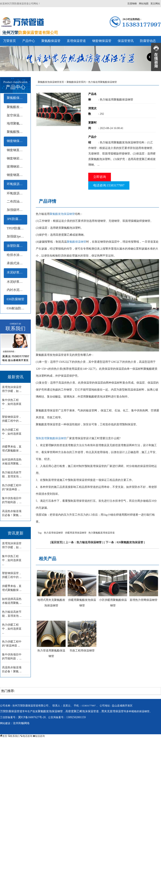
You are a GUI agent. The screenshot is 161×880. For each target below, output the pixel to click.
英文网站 (155, 3)
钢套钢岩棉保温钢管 (17, 158)
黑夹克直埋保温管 (112, 711)
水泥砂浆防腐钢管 (17, 272)
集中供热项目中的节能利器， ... (11, 500)
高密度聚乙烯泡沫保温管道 (82, 711)
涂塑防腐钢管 (16, 245)
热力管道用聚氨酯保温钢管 (51, 653)
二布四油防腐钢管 (17, 201)
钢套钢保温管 (101, 40)
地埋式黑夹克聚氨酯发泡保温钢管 (51, 602)
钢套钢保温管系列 (17, 141)
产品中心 (28, 40)
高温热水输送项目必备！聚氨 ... (11, 513)
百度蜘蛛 (132, 3)
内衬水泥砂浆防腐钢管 (17, 289)
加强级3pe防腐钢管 (17, 236)
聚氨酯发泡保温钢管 (62, 213)
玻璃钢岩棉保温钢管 (17, 166)
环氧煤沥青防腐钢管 (17, 184)
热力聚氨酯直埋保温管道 (101, 532)
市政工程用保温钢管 (82, 650)
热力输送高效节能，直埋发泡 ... (11, 474)
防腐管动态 (148, 40)
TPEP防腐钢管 (17, 228)
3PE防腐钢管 (16, 219)
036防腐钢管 (15, 299)
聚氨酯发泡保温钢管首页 (51, 82)
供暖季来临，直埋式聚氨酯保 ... (11, 448)
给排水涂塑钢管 (17, 255)
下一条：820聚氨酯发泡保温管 (124, 542)
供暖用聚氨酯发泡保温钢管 (82, 602)
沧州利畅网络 (21, 723)
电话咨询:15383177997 (108, 185)
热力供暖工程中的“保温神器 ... (11, 487)
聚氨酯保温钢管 (76, 241)
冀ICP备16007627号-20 (32, 717)
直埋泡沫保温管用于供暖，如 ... (11, 389)
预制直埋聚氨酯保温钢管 (51, 438)
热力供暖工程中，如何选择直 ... (11, 433)
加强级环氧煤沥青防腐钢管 (17, 209)
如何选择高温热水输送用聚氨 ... (11, 461)
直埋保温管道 (76, 40)
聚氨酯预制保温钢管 (17, 131)
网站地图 (143, 3)
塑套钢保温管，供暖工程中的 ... (11, 418)
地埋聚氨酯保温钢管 (17, 123)
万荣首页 (9, 40)
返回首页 (56, 542)
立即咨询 (99, 177)
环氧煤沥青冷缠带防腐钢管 (17, 193)
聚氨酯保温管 (50, 40)
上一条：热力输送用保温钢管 (83, 542)
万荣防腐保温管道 (11, 711)
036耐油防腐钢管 (17, 308)
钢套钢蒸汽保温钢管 (17, 175)
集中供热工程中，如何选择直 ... (11, 404)
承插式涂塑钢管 (17, 263)
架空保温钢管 (16, 115)
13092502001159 (75, 717)
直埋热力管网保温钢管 (143, 599)
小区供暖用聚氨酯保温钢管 (113, 602)
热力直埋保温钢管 (53, 532)
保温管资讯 (126, 40)
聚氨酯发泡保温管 (17, 107)
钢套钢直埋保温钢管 (17, 150)
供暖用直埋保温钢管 (75, 532)
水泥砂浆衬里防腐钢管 (17, 281)
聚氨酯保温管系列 (17, 97)
